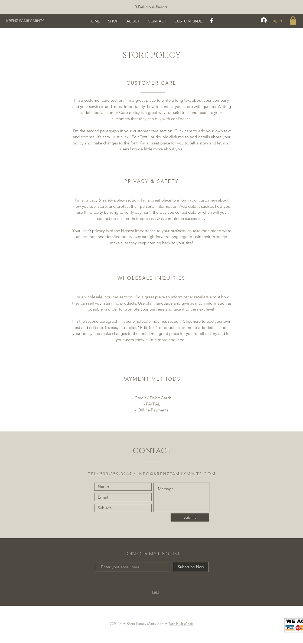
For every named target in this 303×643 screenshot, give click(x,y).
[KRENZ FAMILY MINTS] (33, 21)
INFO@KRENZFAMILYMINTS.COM (177, 473)
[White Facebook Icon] (211, 20)
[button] (293, 20)
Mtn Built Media (181, 623)
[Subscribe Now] (191, 567)
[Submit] (190, 517)
